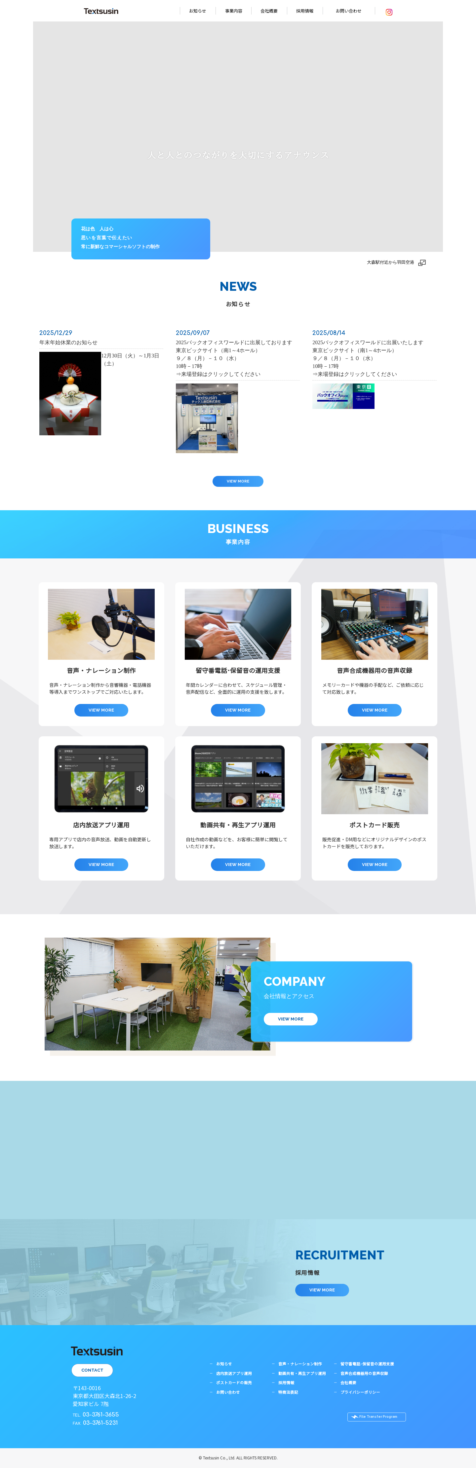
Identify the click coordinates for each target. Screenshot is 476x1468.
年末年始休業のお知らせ (68, 342)
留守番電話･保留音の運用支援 (367, 1363)
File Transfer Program (378, 1416)
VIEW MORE (238, 481)
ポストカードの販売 (234, 1382)
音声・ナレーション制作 (300, 1363)
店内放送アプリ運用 (234, 1373)
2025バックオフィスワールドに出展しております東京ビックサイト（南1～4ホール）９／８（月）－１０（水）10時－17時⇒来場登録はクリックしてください (234, 358)
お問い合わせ (349, 11)
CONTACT (92, 1370)
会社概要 (269, 11)
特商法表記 (288, 1392)
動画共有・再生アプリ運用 (302, 1373)
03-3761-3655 (101, 1415)
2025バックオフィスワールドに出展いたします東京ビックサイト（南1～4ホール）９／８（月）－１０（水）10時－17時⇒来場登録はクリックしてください (367, 358)
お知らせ (197, 11)
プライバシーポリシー (360, 1392)
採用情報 (304, 11)
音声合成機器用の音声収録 (364, 1373)
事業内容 (233, 11)
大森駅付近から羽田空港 (390, 262)
